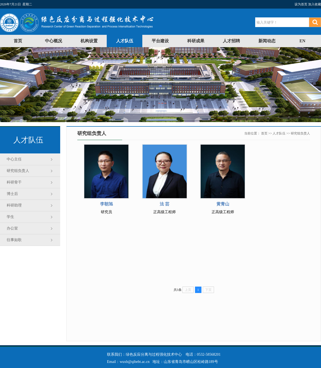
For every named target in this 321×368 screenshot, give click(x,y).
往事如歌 (14, 240)
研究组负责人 (18, 171)
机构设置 (89, 41)
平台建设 (160, 41)
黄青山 (222, 204)
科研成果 (195, 41)
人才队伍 (124, 41)
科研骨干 (14, 182)
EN (302, 41)
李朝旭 (106, 204)
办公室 (12, 228)
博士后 (12, 194)
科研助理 (14, 205)
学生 (10, 217)
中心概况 (53, 41)
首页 (18, 41)
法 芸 (164, 204)
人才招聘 (231, 41)
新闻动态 (267, 41)
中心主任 (14, 159)
